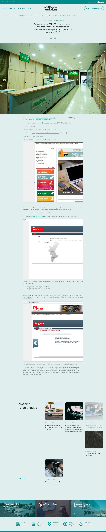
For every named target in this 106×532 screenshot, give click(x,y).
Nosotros (21, 8)
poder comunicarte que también (46, 118)
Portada (6, 15)
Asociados (9, 1)
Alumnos (4, 1)
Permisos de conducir (59, 20)
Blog (29, 8)
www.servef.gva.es (38, 216)
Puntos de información (94, 8)
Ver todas (22, 478)
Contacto (22, 1)
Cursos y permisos (8, 8)
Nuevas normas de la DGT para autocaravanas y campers (53, 427)
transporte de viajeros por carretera (44, 123)
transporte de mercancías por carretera (45, 133)
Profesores (16, 1)
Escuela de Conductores (30, 367)
